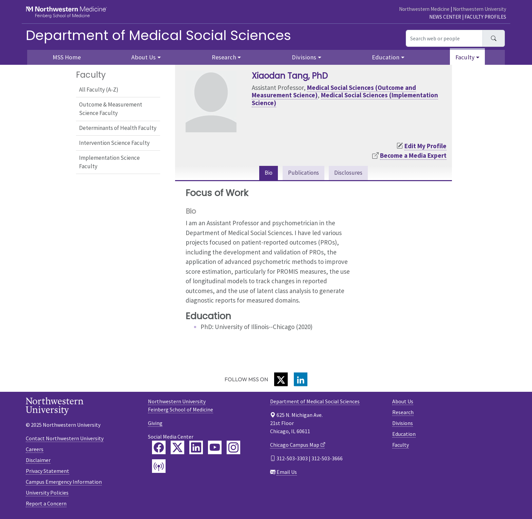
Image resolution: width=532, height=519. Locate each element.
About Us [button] (143, 57)
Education (404, 434)
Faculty (400, 445)
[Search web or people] (444, 38)
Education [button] (385, 57)
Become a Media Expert (413, 155)
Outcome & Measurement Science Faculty (110, 109)
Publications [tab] (302, 173)
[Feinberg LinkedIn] (196, 448)
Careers (34, 449)
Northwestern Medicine (424, 9)
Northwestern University (479, 9)
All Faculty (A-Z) (98, 89)
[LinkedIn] (300, 380)
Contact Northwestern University (64, 439)
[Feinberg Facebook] (159, 448)
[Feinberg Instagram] (233, 448)
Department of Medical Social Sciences (158, 35)
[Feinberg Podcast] (159, 467)
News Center (445, 17)
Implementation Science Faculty (109, 162)
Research (403, 413)
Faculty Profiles (485, 17)
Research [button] (224, 57)
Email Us (287, 472)
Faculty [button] (465, 57)
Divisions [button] (304, 57)
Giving (155, 424)
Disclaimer (38, 460)
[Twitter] (281, 380)
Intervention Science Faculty (114, 143)
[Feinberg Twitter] (177, 448)
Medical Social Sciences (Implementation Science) (345, 99)
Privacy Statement (47, 471)
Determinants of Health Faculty (117, 128)
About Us (402, 402)
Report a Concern (46, 504)
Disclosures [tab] (350, 173)
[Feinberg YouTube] (215, 448)
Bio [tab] (265, 173)
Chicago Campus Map (294, 445)
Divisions (402, 424)
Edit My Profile (425, 146)
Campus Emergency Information (64, 482)
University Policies (47, 493)
